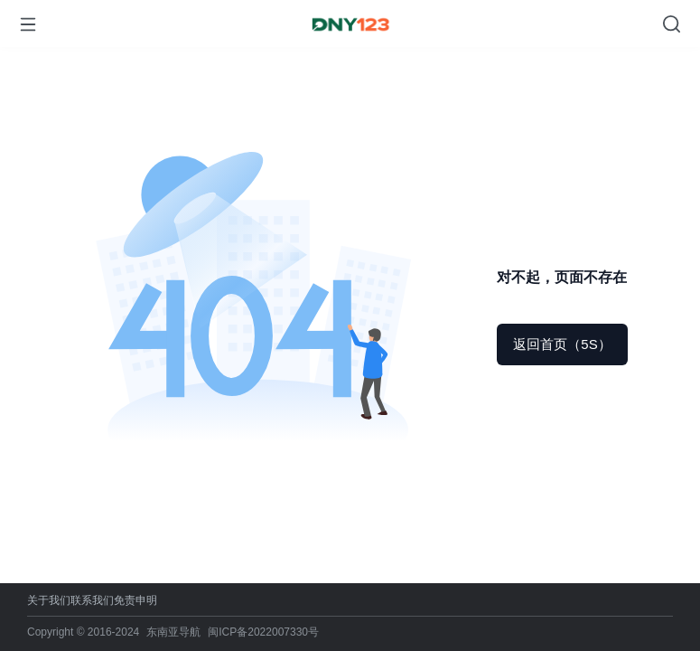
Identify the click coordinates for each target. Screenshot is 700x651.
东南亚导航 (173, 632)
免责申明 (135, 600)
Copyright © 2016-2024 (83, 632)
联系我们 (92, 600)
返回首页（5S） (562, 344)
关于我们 (48, 600)
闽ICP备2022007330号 (263, 632)
